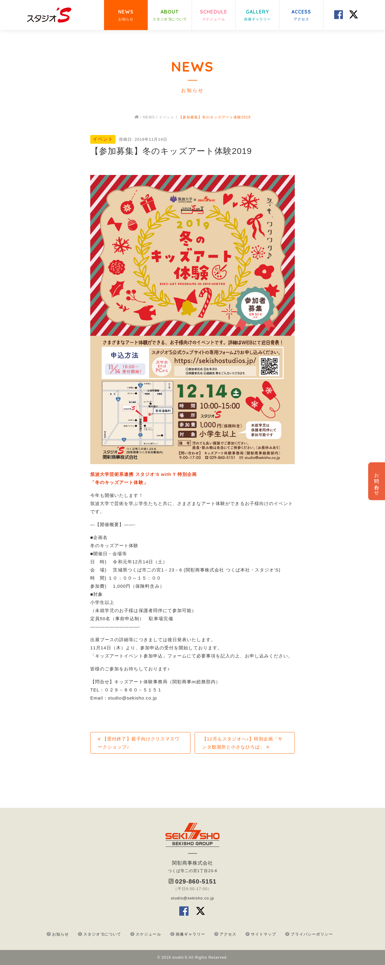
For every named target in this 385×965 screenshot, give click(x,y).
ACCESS (301, 16)
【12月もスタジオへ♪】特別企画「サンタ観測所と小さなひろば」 (242, 742)
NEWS (126, 16)
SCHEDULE (213, 16)
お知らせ (60, 934)
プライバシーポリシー (312, 934)
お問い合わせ (376, 481)
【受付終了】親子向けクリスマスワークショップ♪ (139, 742)
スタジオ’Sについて (102, 934)
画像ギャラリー (190, 934)
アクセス (228, 934)
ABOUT (169, 16)
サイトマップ (263, 934)
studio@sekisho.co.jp (192, 898)
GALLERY (257, 16)
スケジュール (148, 934)
